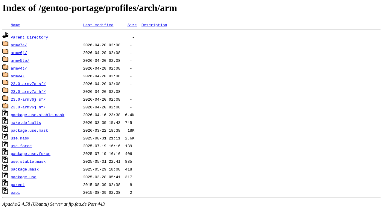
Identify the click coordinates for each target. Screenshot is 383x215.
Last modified (98, 24)
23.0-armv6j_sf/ (28, 99)
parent (18, 184)
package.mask (25, 169)
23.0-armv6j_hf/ (28, 107)
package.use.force (31, 153)
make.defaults (26, 122)
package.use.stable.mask (37, 114)
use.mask (20, 138)
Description (154, 24)
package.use (24, 176)
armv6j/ (19, 52)
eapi (15, 192)
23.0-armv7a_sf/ (28, 83)
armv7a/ (19, 44)
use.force (21, 145)
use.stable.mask (28, 161)
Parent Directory (29, 37)
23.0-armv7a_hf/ (28, 91)
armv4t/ (19, 68)
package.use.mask (29, 130)
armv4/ (18, 76)
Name (15, 24)
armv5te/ (20, 60)
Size (132, 24)
